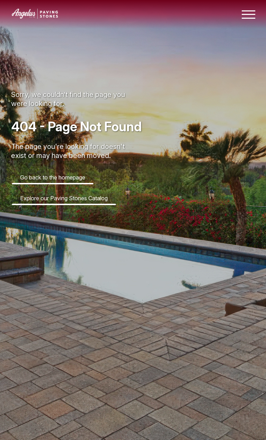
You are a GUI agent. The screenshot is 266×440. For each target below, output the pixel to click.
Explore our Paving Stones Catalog (64, 198)
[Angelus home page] (35, 16)
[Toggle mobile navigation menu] (248, 14)
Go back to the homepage (52, 177)
